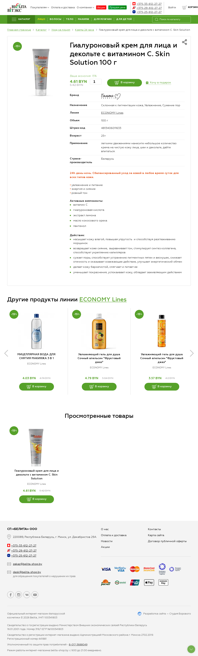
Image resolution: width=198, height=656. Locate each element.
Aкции (105, 547)
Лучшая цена (117, 7)
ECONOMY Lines (112, 112)
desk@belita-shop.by (27, 572)
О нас (105, 529)
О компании (85, 7)
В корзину (125, 83)
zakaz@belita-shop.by (27, 564)
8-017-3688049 (78, 644)
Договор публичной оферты (167, 541)
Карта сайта (156, 535)
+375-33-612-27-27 (147, 4)
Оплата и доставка (63, 7)
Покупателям (39, 7)
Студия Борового (180, 613)
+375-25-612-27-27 (147, 12)
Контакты (154, 529)
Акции (101, 7)
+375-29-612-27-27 (147, 8)
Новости (107, 541)
